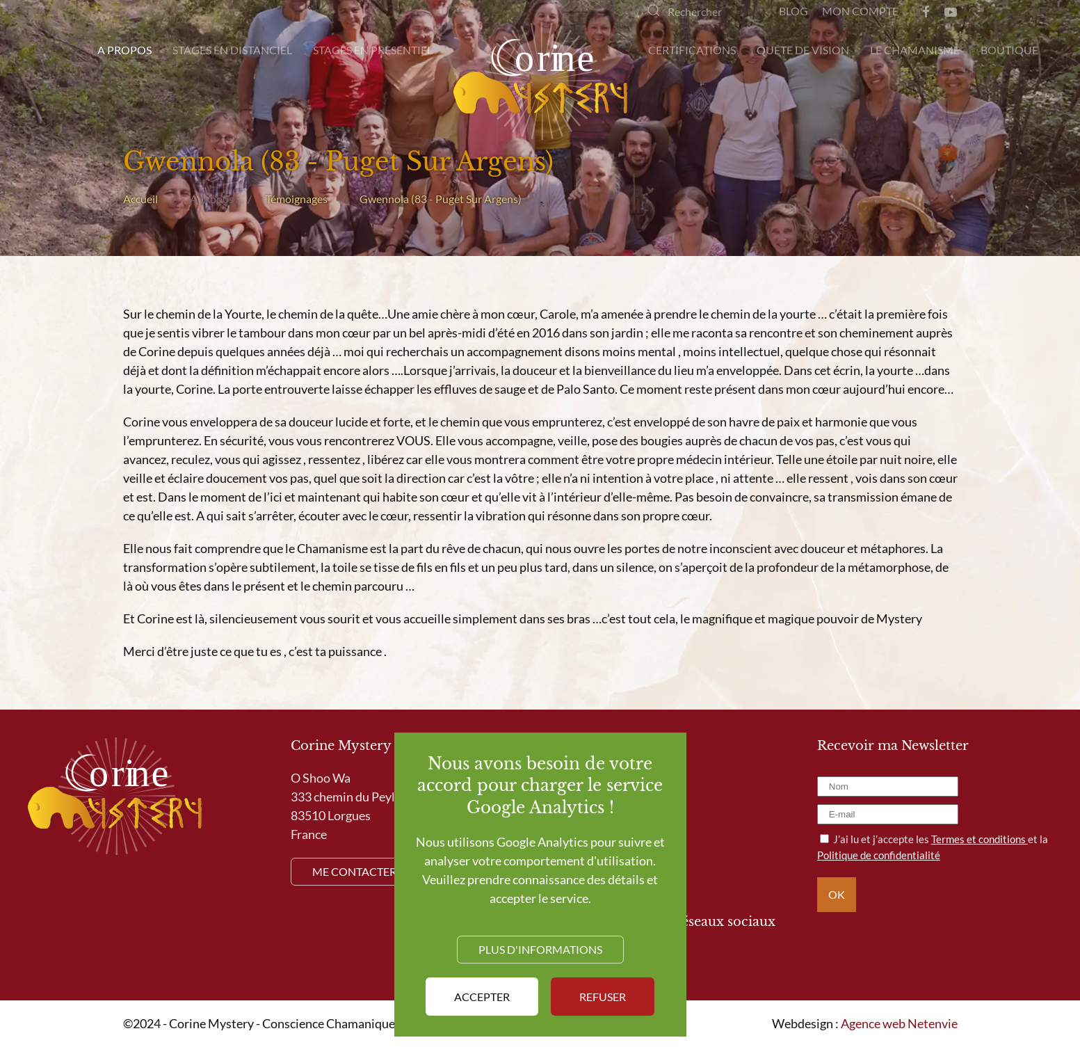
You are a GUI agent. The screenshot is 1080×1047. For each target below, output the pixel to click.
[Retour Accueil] (540, 81)
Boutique (1009, 49)
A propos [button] (124, 49)
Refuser (602, 996)
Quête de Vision (803, 49)
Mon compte (860, 10)
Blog (793, 10)
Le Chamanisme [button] (915, 49)
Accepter (482, 996)
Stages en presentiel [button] (373, 49)
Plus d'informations (540, 949)
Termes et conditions (979, 839)
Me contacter (354, 871)
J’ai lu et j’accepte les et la (932, 847)
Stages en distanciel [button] (232, 49)
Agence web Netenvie (899, 1023)
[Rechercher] (699, 11)
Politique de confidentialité (878, 855)
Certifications (692, 49)
